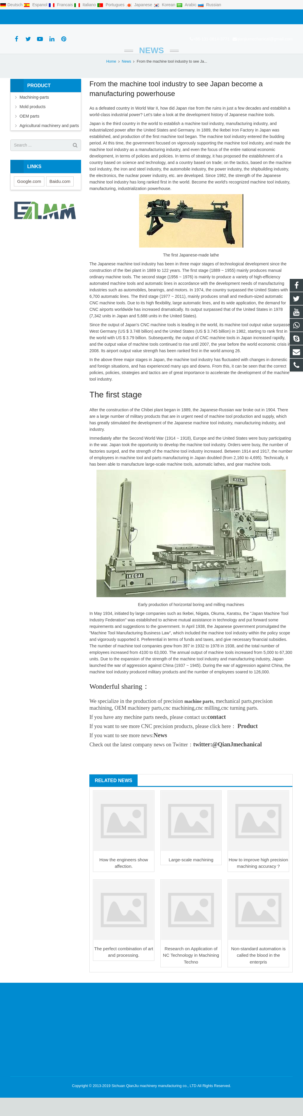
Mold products (33, 125)
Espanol (36, 4)
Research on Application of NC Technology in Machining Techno (191, 973)
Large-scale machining (191, 878)
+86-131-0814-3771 (32, 16)
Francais (61, 4)
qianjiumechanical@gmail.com (85, 16)
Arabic (187, 4)
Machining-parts (34, 115)
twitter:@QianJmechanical (227, 762)
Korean (164, 4)
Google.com (29, 199)
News (151, 68)
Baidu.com (59, 199)
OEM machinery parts (138, 726)
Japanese (140, 4)
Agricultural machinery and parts (49, 144)
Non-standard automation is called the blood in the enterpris (258, 973)
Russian (209, 4)
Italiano (85, 4)
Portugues (111, 4)
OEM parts (29, 134)
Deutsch (12, 4)
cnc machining (178, 726)
